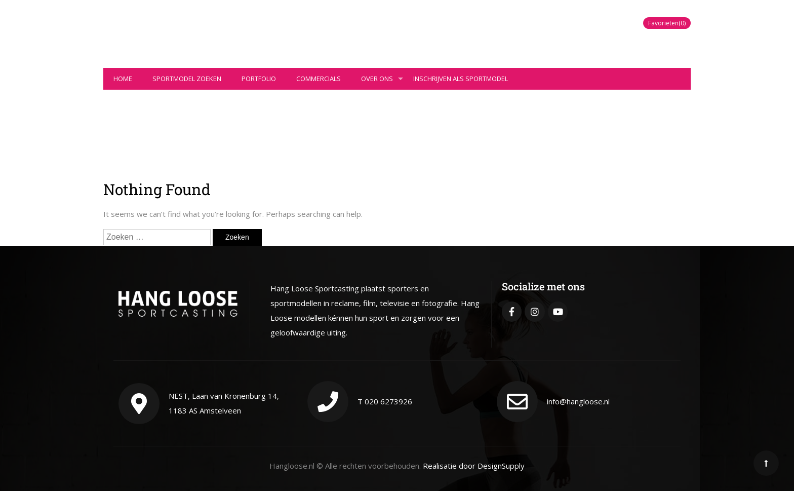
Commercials (318, 78)
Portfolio (259, 78)
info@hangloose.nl (578, 401)
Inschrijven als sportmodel (460, 78)
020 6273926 (388, 401)
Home (122, 78)
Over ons (382, 82)
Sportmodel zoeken (186, 78)
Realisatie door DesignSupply (474, 466)
